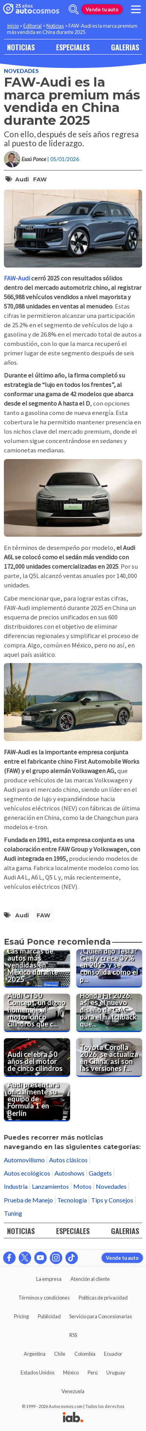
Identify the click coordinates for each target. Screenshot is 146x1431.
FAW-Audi (17, 278)
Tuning (13, 1213)
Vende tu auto (102, 9)
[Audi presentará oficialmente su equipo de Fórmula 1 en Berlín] (37, 1102)
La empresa (49, 1279)
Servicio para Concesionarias (100, 1316)
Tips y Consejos (112, 1200)
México (71, 1372)
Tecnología (72, 1200)
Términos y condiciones (44, 1297)
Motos (82, 1186)
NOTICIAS (21, 47)
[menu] (136, 9)
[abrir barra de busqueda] (73, 9)
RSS (73, 1335)
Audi (22, 179)
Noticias (55, 26)
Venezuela (73, 1391)
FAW (40, 179)
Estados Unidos (38, 1372)
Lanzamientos (50, 1186)
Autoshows (69, 1173)
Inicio (13, 26)
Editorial (32, 26)
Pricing (21, 1316)
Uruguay (115, 1372)
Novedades (21, 70)
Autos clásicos (68, 1159)
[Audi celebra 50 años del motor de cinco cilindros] (37, 1057)
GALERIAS (125, 47)
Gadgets (100, 1173)
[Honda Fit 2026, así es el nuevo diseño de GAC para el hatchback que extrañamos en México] (109, 1013)
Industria (16, 1186)
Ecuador (113, 1354)
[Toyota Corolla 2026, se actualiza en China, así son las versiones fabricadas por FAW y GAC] (109, 1057)
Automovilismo (24, 1159)
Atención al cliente (90, 1279)
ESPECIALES (73, 47)
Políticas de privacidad (103, 1297)
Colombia (84, 1354)
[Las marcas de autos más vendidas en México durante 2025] (37, 968)
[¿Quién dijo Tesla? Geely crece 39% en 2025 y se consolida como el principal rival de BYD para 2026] (109, 968)
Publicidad (49, 1316)
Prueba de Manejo (28, 1200)
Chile (59, 1354)
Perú (93, 1372)
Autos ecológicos (27, 1173)
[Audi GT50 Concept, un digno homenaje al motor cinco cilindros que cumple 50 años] (37, 1013)
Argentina (35, 1354)
